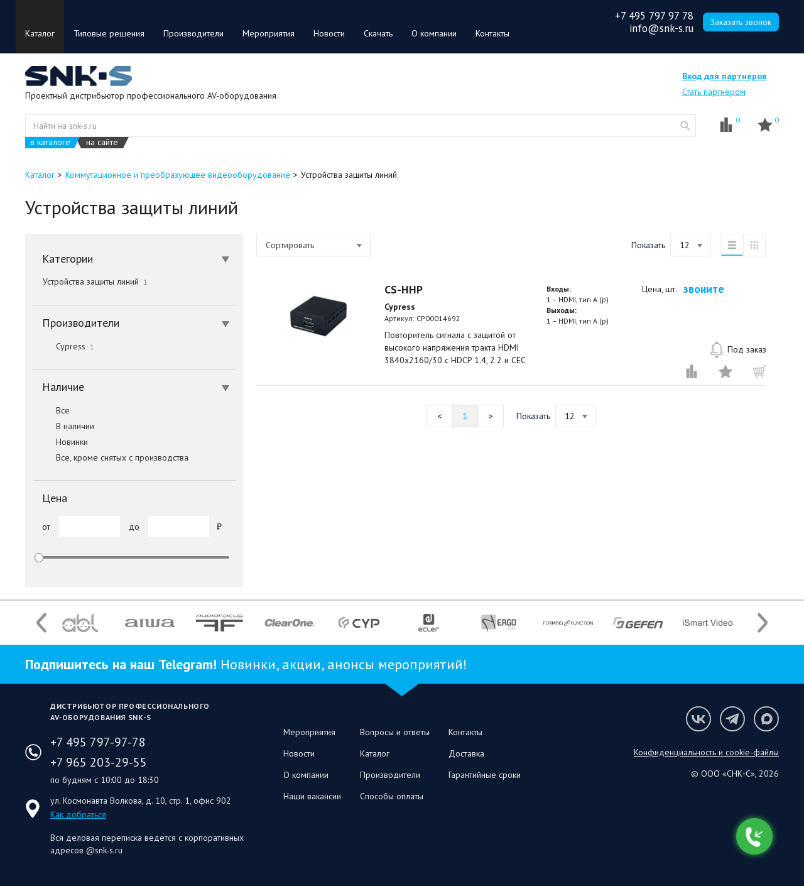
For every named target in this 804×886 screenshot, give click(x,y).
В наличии (63, 426)
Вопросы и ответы (395, 732)
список (731, 245)
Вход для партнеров (724, 76)
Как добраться (78, 814)
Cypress (63, 346)
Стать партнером (714, 91)
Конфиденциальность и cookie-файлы (706, 752)
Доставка (466, 753)
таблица (754, 245)
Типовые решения (108, 33)
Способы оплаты (391, 796)
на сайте (102, 142)
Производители (193, 33)
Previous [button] (41, 623)
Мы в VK (698, 718)
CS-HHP (403, 289)
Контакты (492, 33)
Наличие (135, 387)
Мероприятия (268, 33)
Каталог (40, 33)
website (685, 125)
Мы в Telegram (732, 718)
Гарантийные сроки (484, 774)
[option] (80, 622)
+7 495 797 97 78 (654, 16)
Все (51, 410)
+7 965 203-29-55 (98, 762)
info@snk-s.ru (661, 28)
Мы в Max (766, 718)
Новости (329, 33)
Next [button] (763, 623)
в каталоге (50, 142)
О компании (434, 33)
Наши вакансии (312, 796)
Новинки (60, 441)
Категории (135, 258)
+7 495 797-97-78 (98, 742)
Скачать (378, 33)
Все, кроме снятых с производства (110, 457)
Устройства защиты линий (95, 281)
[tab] (134, 258)
